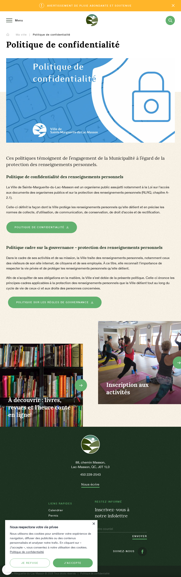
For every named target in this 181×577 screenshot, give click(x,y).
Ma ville (22, 34)
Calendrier (55, 510)
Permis (53, 515)
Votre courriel (104, 529)
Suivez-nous (130, 551)
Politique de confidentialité (27, 552)
